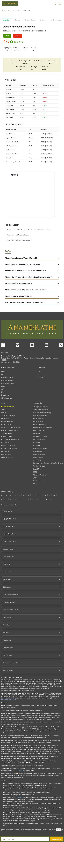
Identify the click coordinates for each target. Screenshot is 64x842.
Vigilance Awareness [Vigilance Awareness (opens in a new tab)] (40, 475)
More (35, 484)
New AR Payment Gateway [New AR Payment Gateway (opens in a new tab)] (42, 413)
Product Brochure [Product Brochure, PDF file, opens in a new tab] (7, 421)
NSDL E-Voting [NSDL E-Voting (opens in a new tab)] (38, 457)
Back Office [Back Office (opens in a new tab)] (37, 469)
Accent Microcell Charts (15, 230)
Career (3, 413)
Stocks (10, 11)
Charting (17, 20)
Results (42, 20)
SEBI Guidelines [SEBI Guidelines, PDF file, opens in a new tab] (6, 433)
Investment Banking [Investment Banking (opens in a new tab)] (8, 383)
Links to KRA (37, 451)
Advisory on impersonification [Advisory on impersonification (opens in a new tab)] (11, 427)
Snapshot (6, 20)
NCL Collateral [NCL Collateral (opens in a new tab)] (6, 454)
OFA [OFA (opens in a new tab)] (2, 389)
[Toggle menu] (60, 4)
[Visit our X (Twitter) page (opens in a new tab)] (17, 345)
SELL (17, 36)
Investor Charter (6, 436)
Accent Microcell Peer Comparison (18, 240)
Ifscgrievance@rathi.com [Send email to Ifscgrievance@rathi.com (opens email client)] (8, 698)
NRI (39, 371)
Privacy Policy (6, 424)
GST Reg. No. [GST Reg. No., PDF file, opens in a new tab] (5, 442)
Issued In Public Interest (9, 448)
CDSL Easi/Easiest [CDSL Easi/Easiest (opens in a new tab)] (7, 457)
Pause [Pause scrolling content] (58, 829)
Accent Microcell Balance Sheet (38, 230)
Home (4, 11)
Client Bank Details (39, 424)
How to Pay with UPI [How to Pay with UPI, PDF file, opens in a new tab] (40, 415)
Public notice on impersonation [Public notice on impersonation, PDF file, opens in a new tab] (43, 481)
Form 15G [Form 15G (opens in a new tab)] (36, 442)
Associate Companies (40, 410)
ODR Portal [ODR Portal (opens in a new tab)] (37, 460)
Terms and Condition (8, 415)
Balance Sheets (30, 20)
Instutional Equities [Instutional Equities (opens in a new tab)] (7, 377)
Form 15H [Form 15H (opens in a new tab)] (36, 445)
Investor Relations (7, 407)
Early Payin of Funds (40, 436)
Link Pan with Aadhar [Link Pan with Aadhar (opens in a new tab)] (40, 448)
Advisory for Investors (8, 445)
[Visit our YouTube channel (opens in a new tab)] (32, 345)
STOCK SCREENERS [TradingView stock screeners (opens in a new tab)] (18, 770)
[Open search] (55, 4)
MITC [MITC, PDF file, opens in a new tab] (35, 472)
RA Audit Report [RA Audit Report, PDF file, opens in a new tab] (6, 451)
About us (4, 410)
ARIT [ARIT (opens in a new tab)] (2, 374)
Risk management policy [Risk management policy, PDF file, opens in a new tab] (9, 430)
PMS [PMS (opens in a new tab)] (2, 392)
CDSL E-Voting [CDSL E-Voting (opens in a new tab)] (38, 421)
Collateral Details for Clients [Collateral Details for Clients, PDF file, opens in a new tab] (42, 427)
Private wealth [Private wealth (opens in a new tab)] (6, 395)
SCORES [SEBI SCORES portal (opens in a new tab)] (19, 797)
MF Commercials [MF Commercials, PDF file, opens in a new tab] (39, 439)
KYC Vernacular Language (10, 439)
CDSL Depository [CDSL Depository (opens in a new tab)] (39, 418)
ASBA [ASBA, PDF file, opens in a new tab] (35, 478)
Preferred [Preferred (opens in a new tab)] (41, 377)
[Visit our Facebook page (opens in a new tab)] (3, 345)
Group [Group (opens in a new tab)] (3, 371)
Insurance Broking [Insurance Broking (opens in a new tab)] (7, 380)
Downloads (5, 418)
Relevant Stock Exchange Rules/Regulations (48, 463)
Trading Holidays (39, 466)
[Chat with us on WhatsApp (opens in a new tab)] (61, 345)
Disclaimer (36, 433)
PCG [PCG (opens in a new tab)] (39, 374)
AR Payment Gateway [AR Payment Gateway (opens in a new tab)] (40, 407)
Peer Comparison (55, 20)
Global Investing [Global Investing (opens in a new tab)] (6, 398)
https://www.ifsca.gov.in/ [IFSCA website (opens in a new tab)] (8, 699)
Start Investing (57, 839)
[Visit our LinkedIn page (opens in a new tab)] (46, 345)
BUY (7, 36)
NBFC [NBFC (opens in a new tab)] (3, 386)
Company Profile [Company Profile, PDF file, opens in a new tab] (39, 430)
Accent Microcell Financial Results (18, 235)
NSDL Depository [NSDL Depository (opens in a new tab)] (39, 454)
